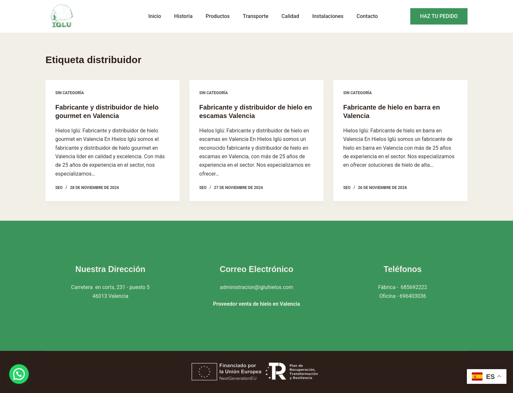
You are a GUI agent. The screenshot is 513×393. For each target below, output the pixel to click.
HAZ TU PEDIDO (439, 16)
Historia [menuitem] (183, 16)
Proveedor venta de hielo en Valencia (256, 304)
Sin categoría (69, 93)
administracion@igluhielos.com (256, 287)
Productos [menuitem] (218, 16)
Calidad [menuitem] (290, 16)
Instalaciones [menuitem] (328, 16)
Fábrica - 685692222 (402, 287)
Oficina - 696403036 (402, 296)
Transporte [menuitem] (255, 16)
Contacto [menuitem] (367, 16)
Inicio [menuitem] (154, 16)
